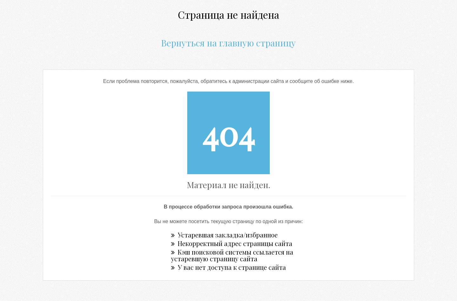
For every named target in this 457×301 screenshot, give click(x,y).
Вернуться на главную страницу (228, 43)
